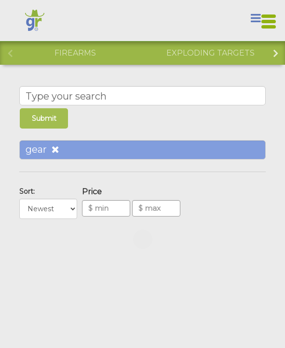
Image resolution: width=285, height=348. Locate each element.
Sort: (29, 191)
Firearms (75, 53)
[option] (75, 53)
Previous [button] (9, 52)
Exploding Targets (210, 53)
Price (94, 191)
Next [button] (275, 52)
